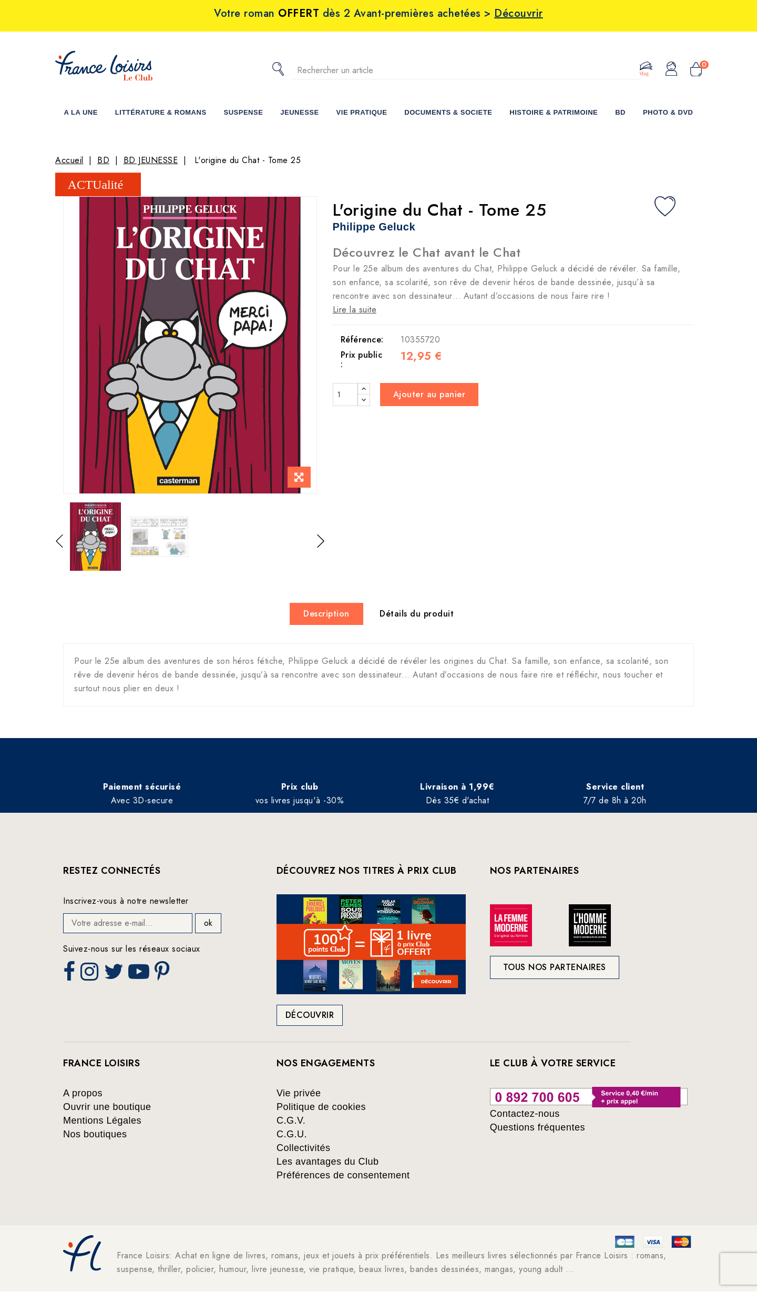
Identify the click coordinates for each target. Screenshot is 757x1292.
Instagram (90, 974)
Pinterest (163, 974)
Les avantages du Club (328, 1161)
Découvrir (309, 1015)
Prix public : (362, 359)
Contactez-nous (525, 1113)
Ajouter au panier (429, 394)
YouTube (139, 974)
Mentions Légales (102, 1120)
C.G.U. (292, 1134)
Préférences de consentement (343, 1175)
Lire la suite (355, 310)
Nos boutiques (95, 1134)
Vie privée (299, 1093)
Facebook (70, 974)
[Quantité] (345, 394)
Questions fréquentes (537, 1127)
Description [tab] (326, 614)
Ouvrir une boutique (107, 1107)
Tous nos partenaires (554, 967)
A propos (83, 1093)
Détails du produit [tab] (417, 614)
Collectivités (304, 1148)
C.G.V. (291, 1120)
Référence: (362, 340)
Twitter (115, 974)
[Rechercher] (465, 70)
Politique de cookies (321, 1107)
